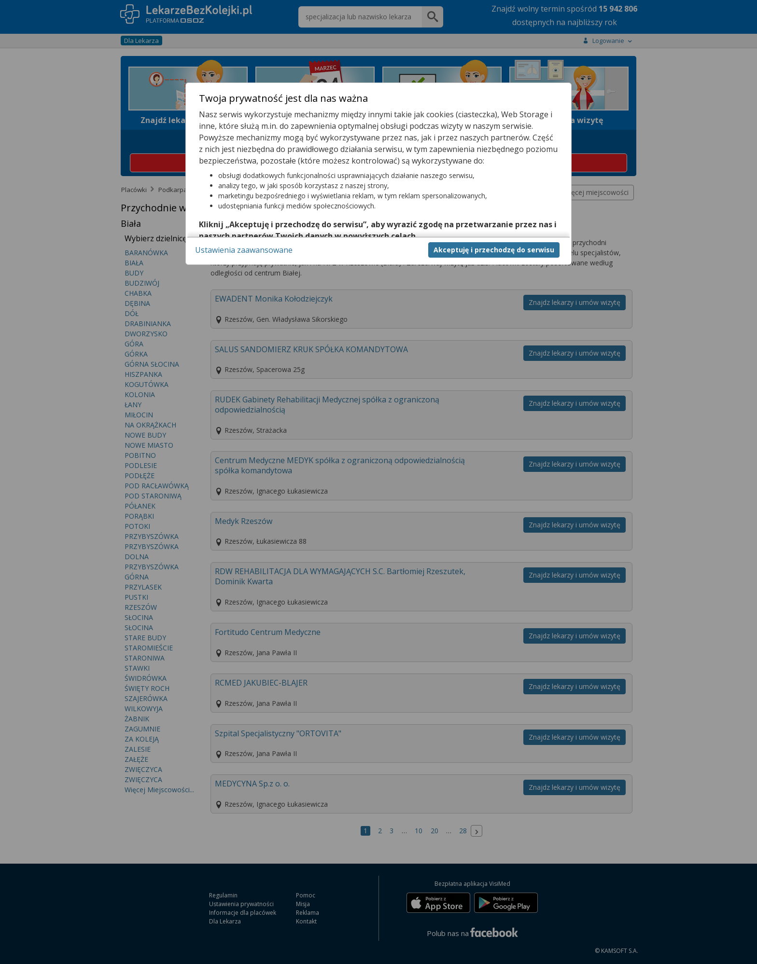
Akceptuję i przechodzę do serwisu (494, 249)
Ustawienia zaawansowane (244, 250)
